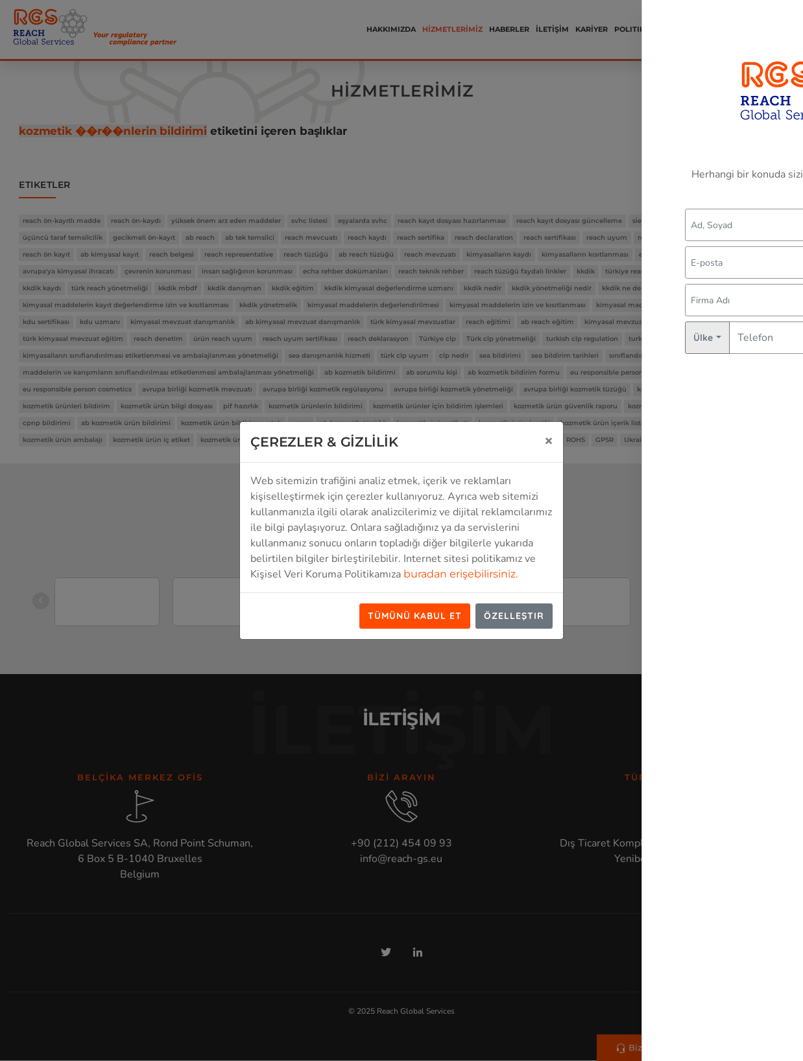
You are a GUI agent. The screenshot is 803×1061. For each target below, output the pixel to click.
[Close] (548, 440)
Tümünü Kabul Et (415, 616)
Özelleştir (514, 616)
